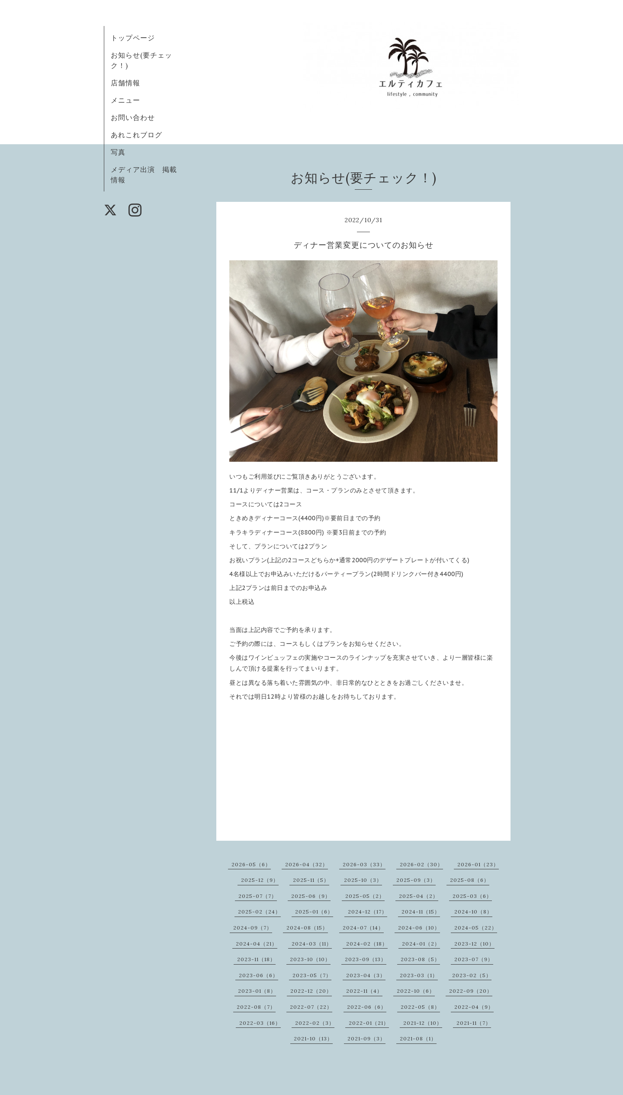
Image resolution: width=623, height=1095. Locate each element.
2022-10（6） (416, 991)
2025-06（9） (311, 896)
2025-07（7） (257, 896)
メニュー (125, 100)
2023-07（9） (473, 959)
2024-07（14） (363, 927)
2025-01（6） (314, 911)
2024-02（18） (367, 943)
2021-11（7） (473, 1023)
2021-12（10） (422, 1023)
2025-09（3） (416, 880)
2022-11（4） (364, 991)
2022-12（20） (311, 991)
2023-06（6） (258, 975)
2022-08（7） (256, 1007)
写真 (118, 152)
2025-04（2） (418, 896)
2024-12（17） (367, 911)
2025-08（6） (469, 880)
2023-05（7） (311, 975)
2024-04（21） (256, 943)
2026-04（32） (306, 864)
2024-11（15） (420, 911)
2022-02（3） (314, 1023)
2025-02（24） (259, 911)
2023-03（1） (419, 975)
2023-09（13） (365, 959)
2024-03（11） (312, 943)
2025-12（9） (260, 880)
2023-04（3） (365, 975)
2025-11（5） (311, 880)
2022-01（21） (369, 1023)
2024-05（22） (475, 927)
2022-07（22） (311, 1007)
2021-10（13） (313, 1038)
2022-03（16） (260, 1023)
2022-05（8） (420, 1007)
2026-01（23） (478, 864)
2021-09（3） (366, 1038)
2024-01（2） (421, 943)
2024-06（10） (419, 927)
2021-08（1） (418, 1038)
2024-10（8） (473, 911)
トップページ (133, 37)
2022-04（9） (474, 1007)
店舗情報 (125, 82)
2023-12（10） (474, 943)
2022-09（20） (470, 991)
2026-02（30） (421, 864)
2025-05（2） (365, 896)
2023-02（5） (471, 975)
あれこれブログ (136, 134)
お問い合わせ (133, 117)
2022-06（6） (366, 1007)
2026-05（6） (251, 864)
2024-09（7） (252, 927)
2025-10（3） (363, 880)
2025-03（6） (472, 896)
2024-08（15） (307, 927)
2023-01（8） (257, 991)
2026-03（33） (364, 864)
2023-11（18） (256, 959)
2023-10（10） (310, 959)
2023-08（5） (420, 959)
